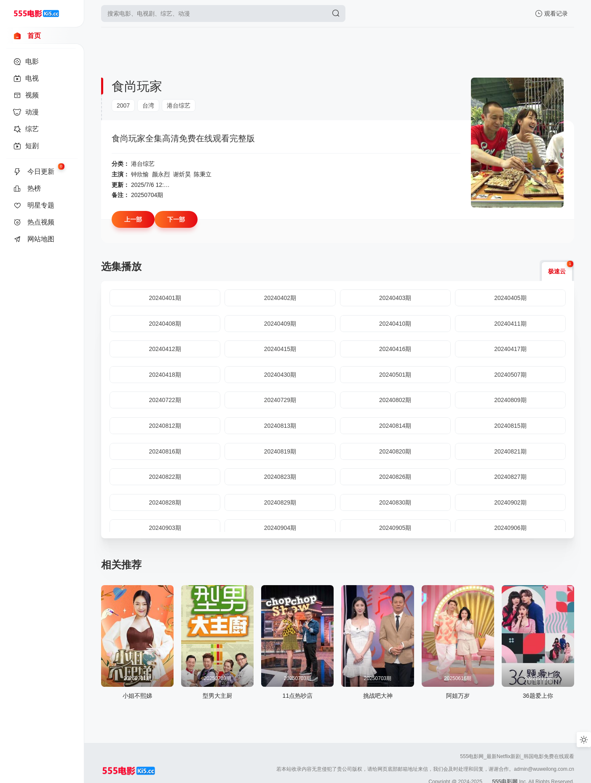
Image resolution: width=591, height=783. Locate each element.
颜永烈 (161, 174)
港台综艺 (178, 105)
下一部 (176, 219)
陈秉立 (202, 174)
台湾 (148, 105)
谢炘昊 (182, 174)
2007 (123, 105)
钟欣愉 (140, 174)
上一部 (133, 219)
